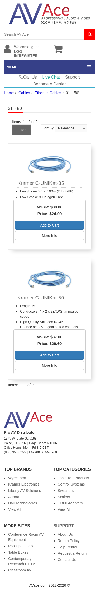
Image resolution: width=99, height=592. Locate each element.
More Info (49, 235)
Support (72, 77)
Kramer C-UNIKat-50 (40, 297)
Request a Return (72, 553)
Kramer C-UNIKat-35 (40, 183)
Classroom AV (19, 570)
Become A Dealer (49, 84)
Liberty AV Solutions (24, 490)
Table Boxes (18, 552)
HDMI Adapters (70, 503)
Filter (21, 130)
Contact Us (67, 560)
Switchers (66, 490)
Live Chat (51, 77)
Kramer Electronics (23, 484)
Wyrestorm (17, 478)
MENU (12, 67)
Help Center (68, 547)
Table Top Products (73, 478)
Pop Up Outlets (20, 546)
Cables (24, 93)
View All (14, 509)
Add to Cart (49, 225)
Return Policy (69, 541)
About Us (65, 534)
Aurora (13, 497)
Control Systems (71, 484)
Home (9, 93)
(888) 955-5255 (15, 452)
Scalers (64, 497)
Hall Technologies (22, 503)
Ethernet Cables (48, 93)
